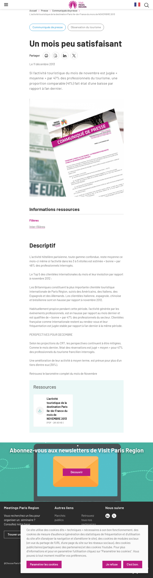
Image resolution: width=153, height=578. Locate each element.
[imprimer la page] (46, 55)
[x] (114, 516)
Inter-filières (37, 226)
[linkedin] (107, 516)
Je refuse (112, 564)
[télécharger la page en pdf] (55, 55)
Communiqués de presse (64, 10)
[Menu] (6, 4)
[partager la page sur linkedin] (64, 55)
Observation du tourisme (86, 27)
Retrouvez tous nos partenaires (88, 520)
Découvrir (77, 472)
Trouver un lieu (17, 534)
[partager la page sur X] (74, 55)
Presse (44, 10)
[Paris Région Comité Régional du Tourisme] (77, 5)
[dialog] (84, 549)
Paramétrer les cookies (44, 564)
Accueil (33, 10)
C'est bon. (133, 564)
